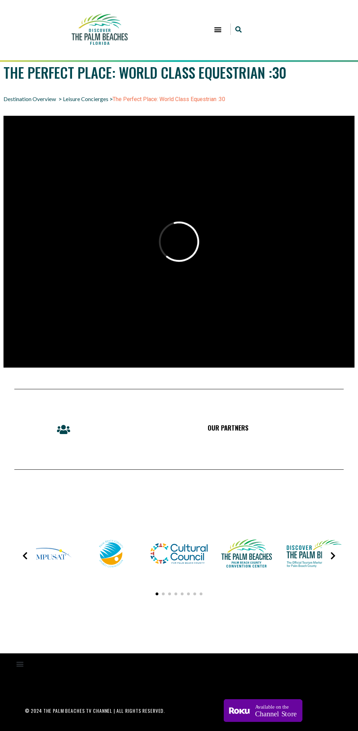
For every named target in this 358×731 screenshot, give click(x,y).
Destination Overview (29, 98)
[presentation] (25, 556)
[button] (217, 29)
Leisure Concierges (85, 98)
